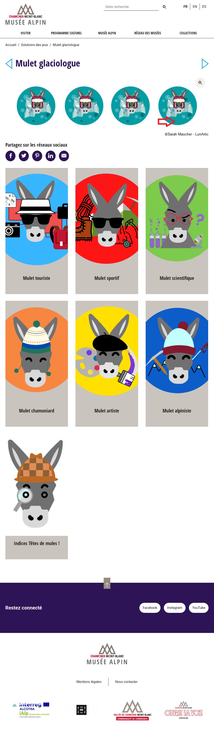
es (204, 7)
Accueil (10, 45)
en (195, 7)
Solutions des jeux (34, 45)
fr (185, 7)
